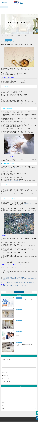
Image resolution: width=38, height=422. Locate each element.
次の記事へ (34, 292)
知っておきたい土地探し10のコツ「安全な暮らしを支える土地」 (13, 277)
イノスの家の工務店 (25, 9)
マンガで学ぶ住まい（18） (6, 363)
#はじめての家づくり (4, 41)
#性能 (13, 41)
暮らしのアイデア (18, 9)
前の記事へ (4, 292)
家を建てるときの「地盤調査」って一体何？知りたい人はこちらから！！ (14, 286)
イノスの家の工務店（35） (6, 381)
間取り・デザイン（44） (6, 369)
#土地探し (10, 41)
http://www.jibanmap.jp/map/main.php (15, 180)
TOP (2, 35)
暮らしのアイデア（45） (6, 378)
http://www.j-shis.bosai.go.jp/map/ (21, 167)
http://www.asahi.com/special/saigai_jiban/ (16, 175)
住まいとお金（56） (5, 366)
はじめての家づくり (4, 6)
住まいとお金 (19, 6)
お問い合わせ (25, 419)
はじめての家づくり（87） (6, 360)
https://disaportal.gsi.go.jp (28, 203)
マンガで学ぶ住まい (12, 6)
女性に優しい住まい (33, 6)
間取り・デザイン (26, 6)
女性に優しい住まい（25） (6, 372)
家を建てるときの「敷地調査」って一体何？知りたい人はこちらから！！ (14, 285)
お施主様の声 (11, 9)
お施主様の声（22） (5, 375)
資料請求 (30, 419)
